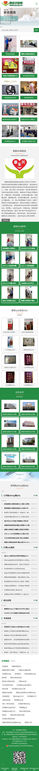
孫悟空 (4, 715)
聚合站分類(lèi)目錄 (8, 681)
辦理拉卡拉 (28, 722)
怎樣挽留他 (5, 696)
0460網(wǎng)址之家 (18, 689)
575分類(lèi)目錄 (7, 685)
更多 (34, 495)
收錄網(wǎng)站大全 (8, 711)
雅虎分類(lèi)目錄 (16, 677)
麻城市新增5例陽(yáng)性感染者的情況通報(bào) (20, 644)
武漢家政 (5, 666)
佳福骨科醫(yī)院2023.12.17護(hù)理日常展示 (20, 517)
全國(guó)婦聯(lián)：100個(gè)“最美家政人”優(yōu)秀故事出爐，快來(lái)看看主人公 (20, 586)
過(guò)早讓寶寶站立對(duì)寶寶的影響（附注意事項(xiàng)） (20, 573)
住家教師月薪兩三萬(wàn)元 (20, 590)
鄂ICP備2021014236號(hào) (19, 743)
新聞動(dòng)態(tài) (24, 767)
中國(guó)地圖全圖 (24, 670)
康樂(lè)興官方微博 (8, 670)
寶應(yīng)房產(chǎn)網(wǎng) (26, 692)
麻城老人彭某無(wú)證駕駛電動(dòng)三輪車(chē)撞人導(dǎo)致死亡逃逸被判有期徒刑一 (20, 631)
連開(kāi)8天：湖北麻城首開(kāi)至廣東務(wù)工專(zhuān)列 (20, 639)
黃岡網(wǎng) (18, 700)
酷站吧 (4, 677)
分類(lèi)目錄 (6, 700)
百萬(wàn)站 (23, 681)
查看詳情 (5, 220)
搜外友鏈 (5, 689)
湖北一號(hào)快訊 (8, 704)
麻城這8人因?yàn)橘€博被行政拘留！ (20, 635)
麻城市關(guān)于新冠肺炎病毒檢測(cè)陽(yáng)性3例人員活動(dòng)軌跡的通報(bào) (20, 648)
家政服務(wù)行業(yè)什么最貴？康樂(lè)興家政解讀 (20, 581)
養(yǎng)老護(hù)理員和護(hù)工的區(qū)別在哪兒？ (20, 560)
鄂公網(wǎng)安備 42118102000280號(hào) (19, 746)
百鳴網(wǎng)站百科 (8, 707)
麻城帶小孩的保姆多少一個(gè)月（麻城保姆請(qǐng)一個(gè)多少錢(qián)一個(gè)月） (20, 512)
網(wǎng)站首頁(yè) (34, 767)
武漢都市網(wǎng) (24, 704)
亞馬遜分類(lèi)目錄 (8, 719)
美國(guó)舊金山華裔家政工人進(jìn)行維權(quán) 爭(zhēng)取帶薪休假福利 (20, 594)
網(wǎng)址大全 (18, 696)
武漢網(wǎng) (6, 674)
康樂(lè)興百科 (16, 666)
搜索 (36, 30)
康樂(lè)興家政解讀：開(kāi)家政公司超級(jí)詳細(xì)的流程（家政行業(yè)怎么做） (20, 577)
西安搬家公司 (31, 696)
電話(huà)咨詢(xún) (5, 767)
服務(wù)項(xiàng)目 (15, 767)
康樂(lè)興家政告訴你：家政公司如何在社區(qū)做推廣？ (20, 564)
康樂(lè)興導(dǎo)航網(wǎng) (11, 722)
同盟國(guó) (23, 707)
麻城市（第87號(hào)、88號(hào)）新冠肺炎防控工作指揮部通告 (20, 652)
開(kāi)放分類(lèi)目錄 (17, 715)
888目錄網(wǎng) (30, 674)
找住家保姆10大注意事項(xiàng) (20, 569)
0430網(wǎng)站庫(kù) (24, 685)
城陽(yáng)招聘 (7, 692)
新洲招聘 (18, 674)
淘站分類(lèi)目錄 (24, 711)
